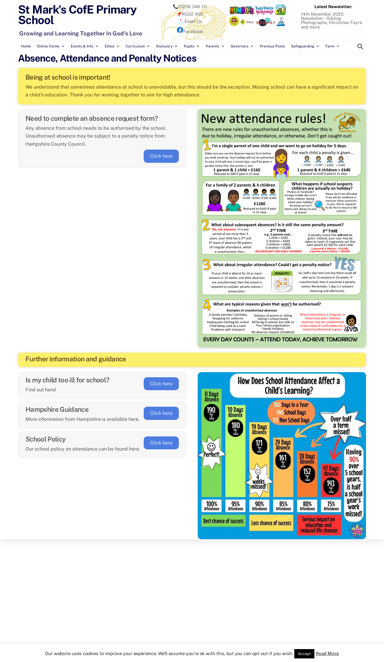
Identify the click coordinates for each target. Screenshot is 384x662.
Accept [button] (304, 653)
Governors (242, 46)
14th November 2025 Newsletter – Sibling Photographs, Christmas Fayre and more (331, 20)
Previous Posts (272, 46)
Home (26, 46)
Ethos (112, 46)
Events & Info (85, 46)
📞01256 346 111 (190, 6)
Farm (333, 46)
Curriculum (138, 46)
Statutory (167, 46)
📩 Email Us (190, 21)
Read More (327, 653)
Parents (215, 46)
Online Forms (51, 46)
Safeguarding (305, 46)
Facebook (190, 31)
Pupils (192, 46)
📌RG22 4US (189, 13)
